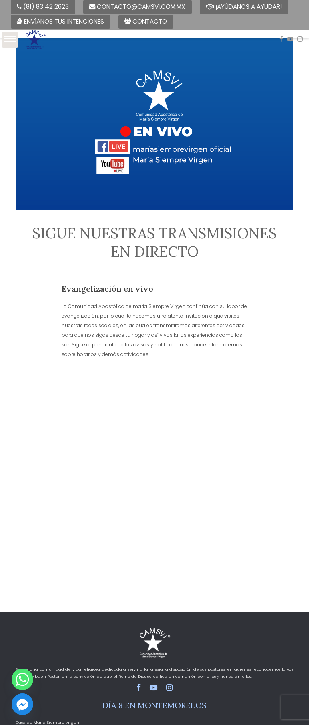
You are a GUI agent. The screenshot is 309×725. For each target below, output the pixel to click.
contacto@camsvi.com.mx (137, 6)
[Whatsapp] (22, 679)
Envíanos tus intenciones (60, 21)
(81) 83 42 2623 (43, 6)
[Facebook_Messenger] (22, 704)
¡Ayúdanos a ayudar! (244, 6)
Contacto (145, 21)
